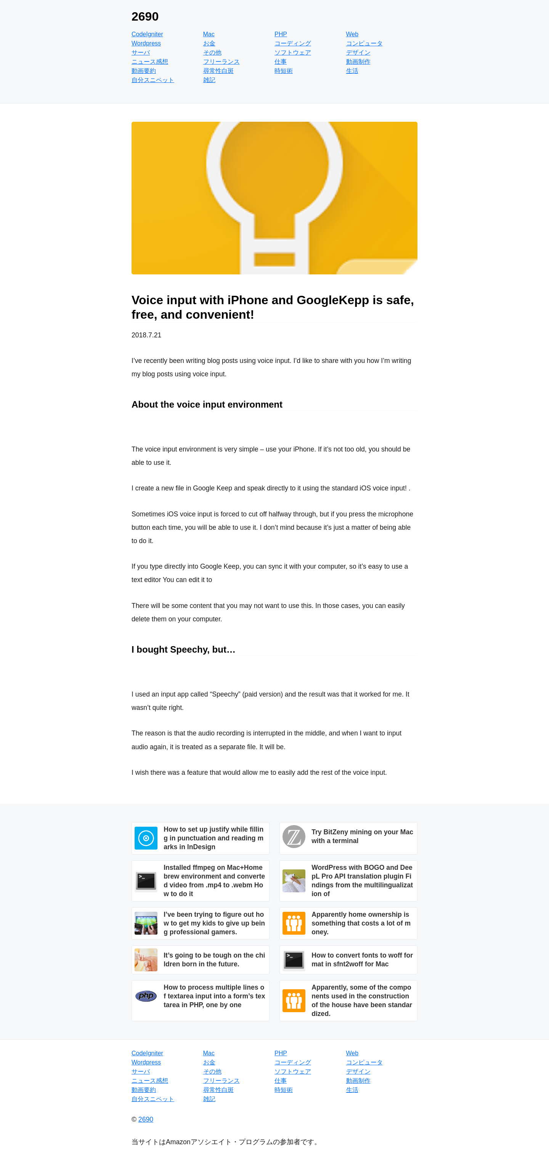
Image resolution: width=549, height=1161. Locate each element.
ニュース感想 (150, 61)
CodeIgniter (147, 34)
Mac (209, 34)
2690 (145, 16)
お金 (209, 43)
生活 (352, 71)
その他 (212, 52)
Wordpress (146, 43)
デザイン (358, 52)
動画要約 (144, 71)
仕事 (280, 61)
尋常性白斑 (218, 71)
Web (352, 34)
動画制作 (358, 61)
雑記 (209, 80)
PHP (280, 34)
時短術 (283, 71)
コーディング (292, 43)
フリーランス (221, 61)
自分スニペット (153, 80)
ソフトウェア (292, 52)
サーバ (141, 52)
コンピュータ (364, 43)
